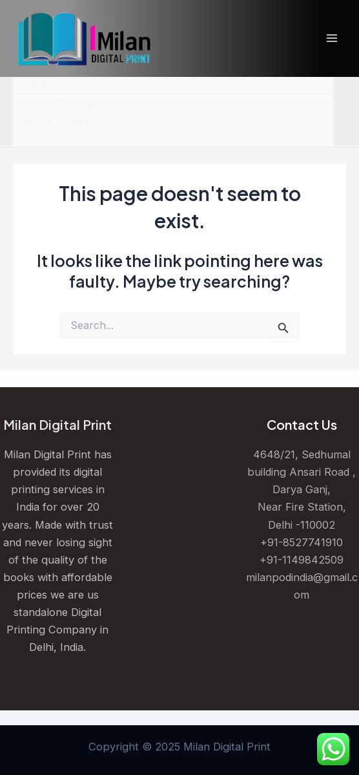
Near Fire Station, (302, 506)
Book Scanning (63, 120)
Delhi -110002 (301, 524)
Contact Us (54, 138)
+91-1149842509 (302, 559)
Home (41, 85)
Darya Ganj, (301, 489)
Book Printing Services (82, 102)
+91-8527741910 (301, 542)
